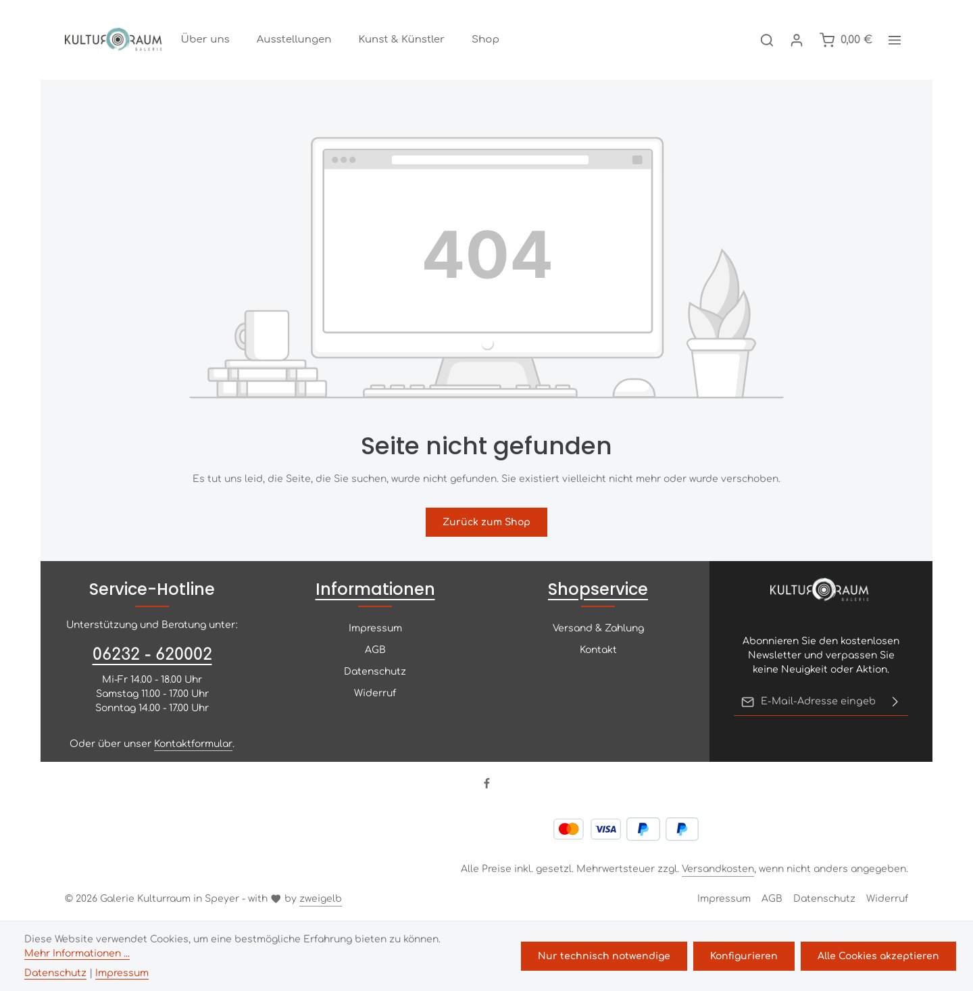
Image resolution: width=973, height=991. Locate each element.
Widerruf (375, 695)
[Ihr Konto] (796, 40)
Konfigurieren (745, 956)
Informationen (375, 590)
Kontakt (598, 651)
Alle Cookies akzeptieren (879, 956)
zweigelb (320, 900)
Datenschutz (375, 673)
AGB (375, 651)
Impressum (375, 630)
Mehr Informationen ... (77, 953)
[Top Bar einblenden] (894, 40)
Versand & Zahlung (598, 630)
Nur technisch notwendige (606, 956)
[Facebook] (487, 787)
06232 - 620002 (152, 656)
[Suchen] (766, 40)
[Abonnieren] (895, 703)
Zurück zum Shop (486, 523)
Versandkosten (718, 870)
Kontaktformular (193, 745)
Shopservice (598, 590)
